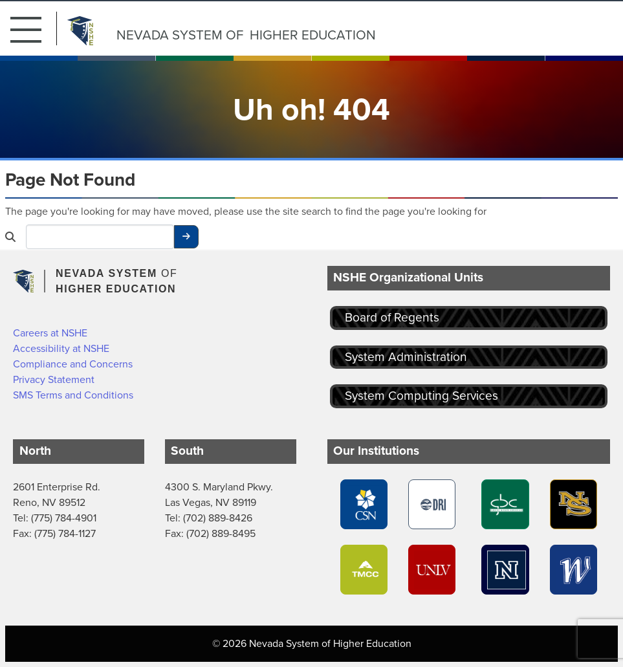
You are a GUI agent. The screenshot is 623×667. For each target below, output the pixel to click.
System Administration (406, 356)
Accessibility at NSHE (61, 348)
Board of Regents (392, 317)
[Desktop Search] (100, 236)
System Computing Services (421, 395)
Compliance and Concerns (73, 363)
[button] (33, 28)
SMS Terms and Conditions (73, 395)
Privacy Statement (53, 379)
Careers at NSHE (50, 332)
